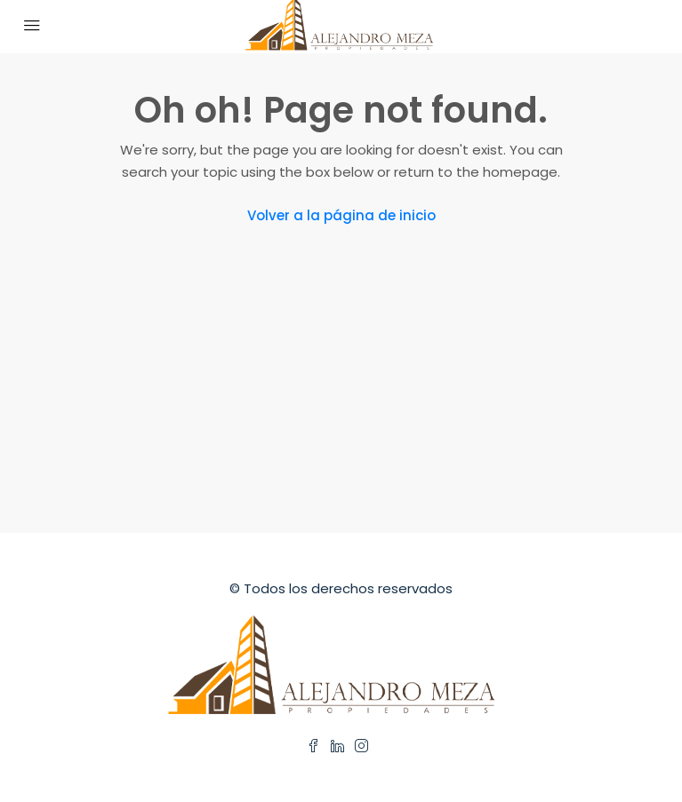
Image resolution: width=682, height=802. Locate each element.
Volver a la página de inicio (341, 215)
